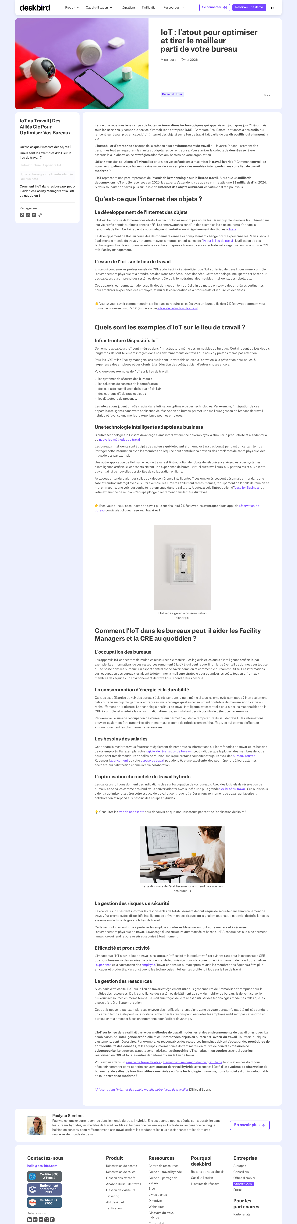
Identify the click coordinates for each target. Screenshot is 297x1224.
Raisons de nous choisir (207, 1171)
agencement (119, 760)
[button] (72, 7)
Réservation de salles (120, 1172)
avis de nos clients (131, 812)
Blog (151, 1188)
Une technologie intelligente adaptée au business (47, 176)
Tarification (114, 1208)
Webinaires (156, 1206)
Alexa (232, 229)
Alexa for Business (246, 487)
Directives (155, 1200)
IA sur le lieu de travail (218, 240)
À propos (239, 1165)
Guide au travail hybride (165, 1172)
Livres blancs (157, 1194)
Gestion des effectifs (120, 1178)
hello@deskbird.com (42, 1165)
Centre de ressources (163, 1165)
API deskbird (115, 1202)
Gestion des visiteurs (120, 1190)
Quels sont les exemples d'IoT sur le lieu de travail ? (45, 155)
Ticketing (112, 1196)
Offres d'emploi (244, 1178)
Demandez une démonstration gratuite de (192, 1062)
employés (148, 964)
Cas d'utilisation (202, 1177)
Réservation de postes (121, 1165)
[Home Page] (35, 7)
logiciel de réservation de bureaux (169, 751)
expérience (103, 964)
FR (272, 7)
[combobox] (272, 7)
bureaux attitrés (244, 756)
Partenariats (241, 1214)
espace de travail (152, 760)
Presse (237, 1189)
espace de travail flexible (143, 1062)
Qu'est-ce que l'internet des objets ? (45, 147)
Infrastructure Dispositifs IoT (41, 165)
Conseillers (241, 1172)
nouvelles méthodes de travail (120, 439)
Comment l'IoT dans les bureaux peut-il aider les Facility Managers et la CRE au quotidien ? (47, 191)
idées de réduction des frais (177, 308)
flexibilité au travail (232, 789)
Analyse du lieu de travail (123, 1184)
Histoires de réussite (205, 1183)
